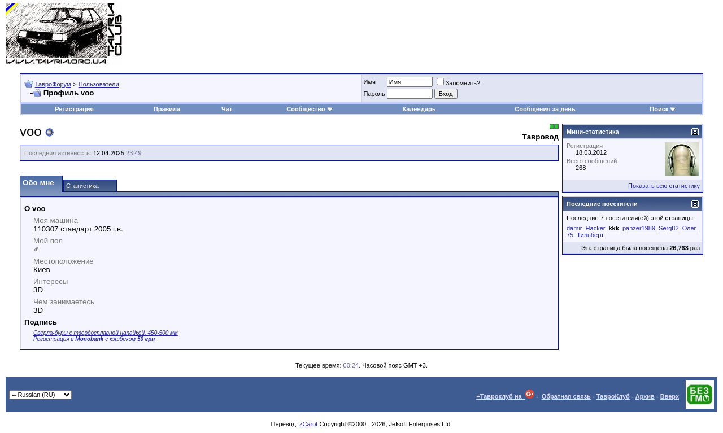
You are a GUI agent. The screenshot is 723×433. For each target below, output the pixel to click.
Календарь (418, 109)
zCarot (308, 424)
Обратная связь (566, 396)
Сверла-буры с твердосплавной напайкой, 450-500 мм (105, 333)
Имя (370, 81)
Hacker (596, 228)
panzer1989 (638, 228)
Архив (645, 396)
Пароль (374, 93)
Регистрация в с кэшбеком (94, 339)
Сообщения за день (545, 109)
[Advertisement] (511, 33)
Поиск (663, 109)
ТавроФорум (53, 84)
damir (574, 228)
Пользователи (99, 84)
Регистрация (74, 109)
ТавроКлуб (613, 396)
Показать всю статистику (664, 185)
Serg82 (668, 228)
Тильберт (590, 234)
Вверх (669, 396)
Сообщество (309, 109)
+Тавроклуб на (505, 396)
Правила (167, 109)
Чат (226, 109)
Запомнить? (459, 83)
